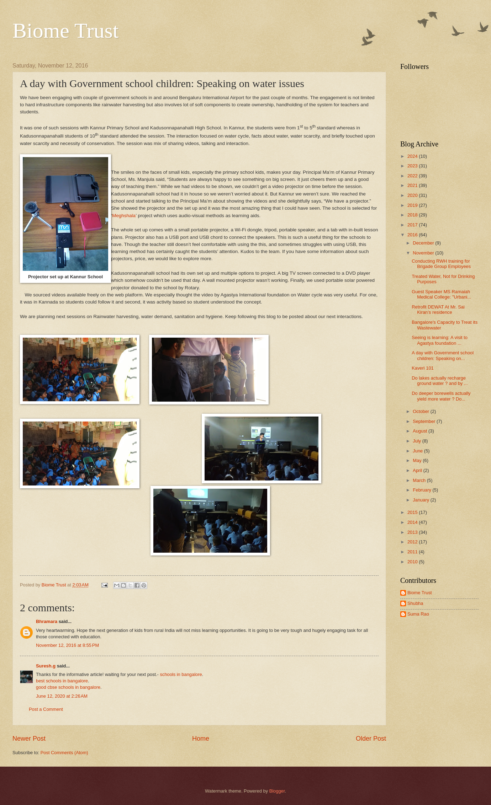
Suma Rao (418, 614)
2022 (413, 175)
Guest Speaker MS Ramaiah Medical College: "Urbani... (441, 294)
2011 (413, 551)
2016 (413, 234)
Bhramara (46, 621)
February (422, 490)
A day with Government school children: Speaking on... (443, 355)
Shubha (415, 603)
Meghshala (124, 215)
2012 (413, 541)
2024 (413, 156)
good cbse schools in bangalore (68, 687)
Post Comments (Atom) (64, 752)
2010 (413, 561)
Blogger (277, 791)
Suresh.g (46, 666)
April (418, 470)
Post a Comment (46, 709)
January (421, 500)
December (424, 243)
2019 (413, 205)
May (418, 460)
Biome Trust (65, 30)
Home (200, 738)
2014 (413, 522)
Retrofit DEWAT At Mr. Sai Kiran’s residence (438, 309)
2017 (413, 224)
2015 (413, 512)
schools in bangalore (181, 674)
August (420, 431)
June (418, 451)
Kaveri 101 (423, 368)
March (420, 480)
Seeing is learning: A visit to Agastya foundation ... (440, 340)
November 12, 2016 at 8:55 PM (67, 645)
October (421, 411)
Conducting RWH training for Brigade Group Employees (441, 263)
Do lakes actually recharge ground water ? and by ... (440, 380)
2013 (413, 532)
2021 (413, 185)
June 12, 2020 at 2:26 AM (62, 696)
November (424, 253)
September (425, 421)
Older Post (371, 738)
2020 (413, 195)
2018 (413, 215)
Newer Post (29, 738)
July (417, 441)
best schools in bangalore (62, 680)
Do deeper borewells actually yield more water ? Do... (441, 396)
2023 (413, 165)
